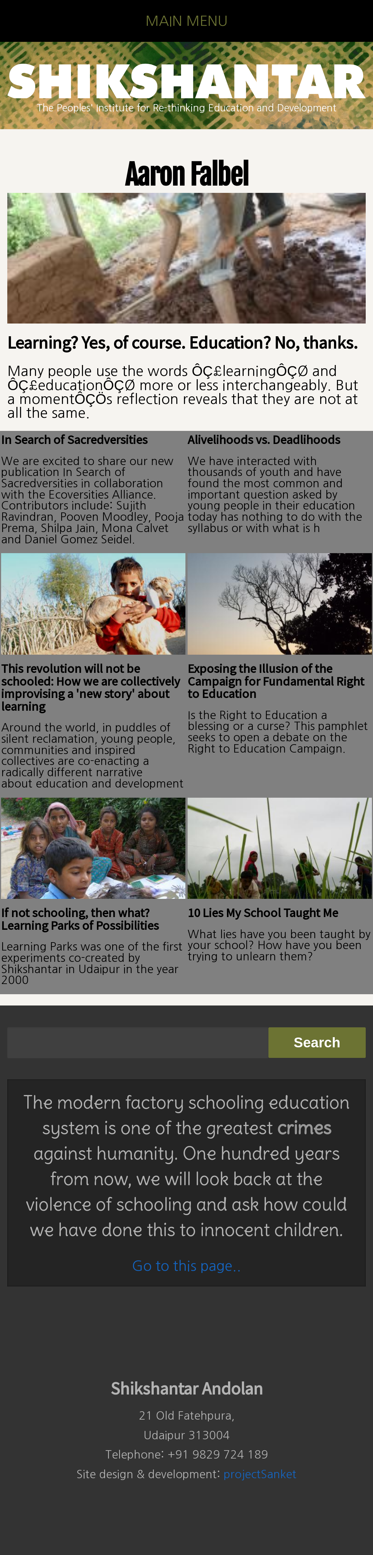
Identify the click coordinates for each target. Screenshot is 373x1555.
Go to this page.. (186, 1266)
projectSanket (260, 1474)
